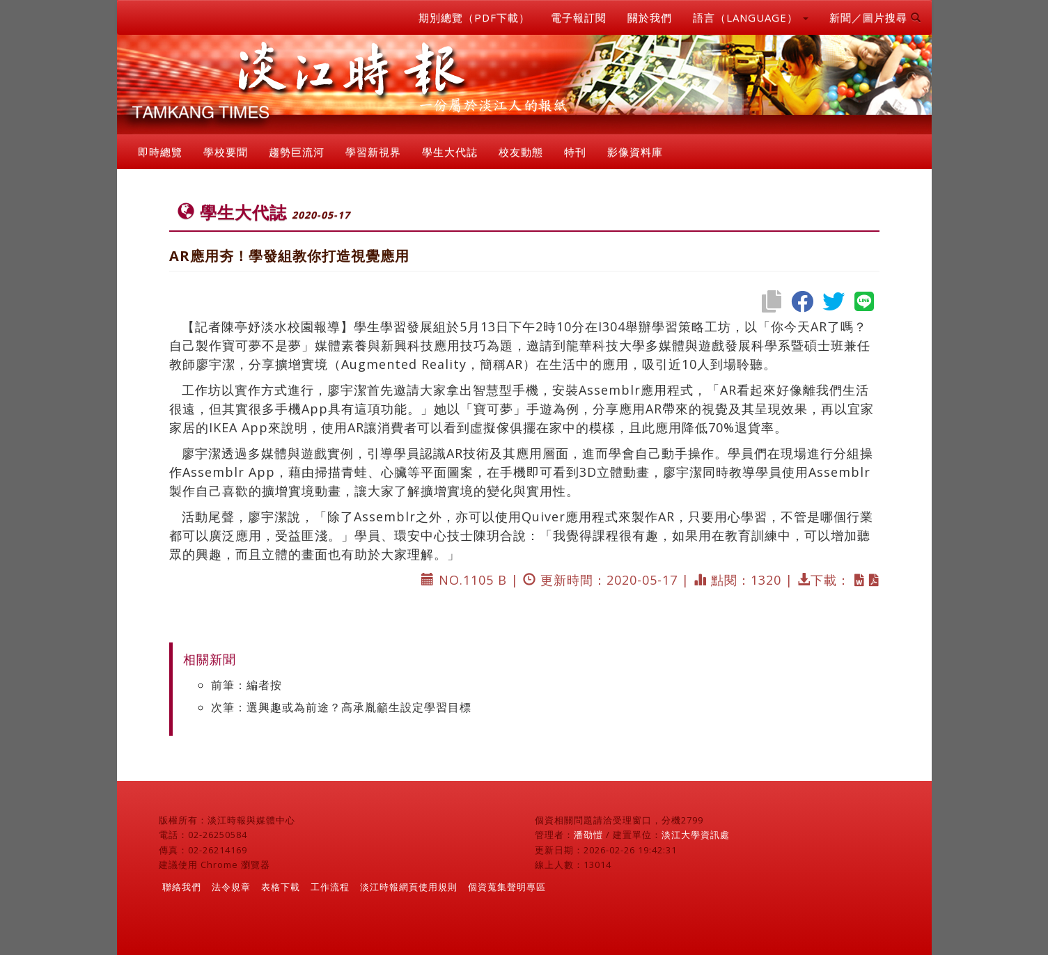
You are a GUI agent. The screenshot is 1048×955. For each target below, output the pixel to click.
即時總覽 (160, 152)
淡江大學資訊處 (696, 834)
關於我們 (649, 17)
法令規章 (231, 887)
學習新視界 (373, 152)
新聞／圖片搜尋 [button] (875, 17)
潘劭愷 (588, 834)
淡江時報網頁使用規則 (408, 887)
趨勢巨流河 (296, 152)
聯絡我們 (181, 887)
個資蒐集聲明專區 (507, 887)
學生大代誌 (450, 152)
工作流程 (330, 887)
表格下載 (280, 887)
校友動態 (521, 152)
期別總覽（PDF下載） (474, 17)
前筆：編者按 (246, 685)
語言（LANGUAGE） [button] (750, 17)
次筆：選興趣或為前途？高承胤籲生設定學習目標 (341, 707)
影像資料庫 (635, 152)
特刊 (575, 152)
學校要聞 (225, 152)
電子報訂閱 (579, 17)
